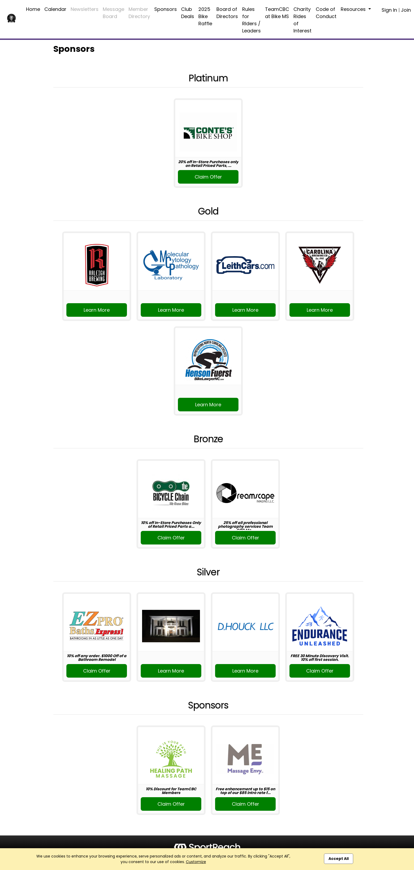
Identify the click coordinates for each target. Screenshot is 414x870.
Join (406, 10)
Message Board (113, 13)
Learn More (97, 310)
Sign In (389, 10)
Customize (196, 861)
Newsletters (85, 9)
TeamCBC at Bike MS (277, 13)
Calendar (55, 9)
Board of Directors (227, 13)
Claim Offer (208, 177)
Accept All (338, 858)
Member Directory (139, 13)
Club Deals (187, 13)
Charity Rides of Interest (302, 20)
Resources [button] (354, 9)
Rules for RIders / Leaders (251, 20)
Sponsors (165, 9)
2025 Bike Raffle (205, 16)
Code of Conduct (326, 13)
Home (33, 9)
